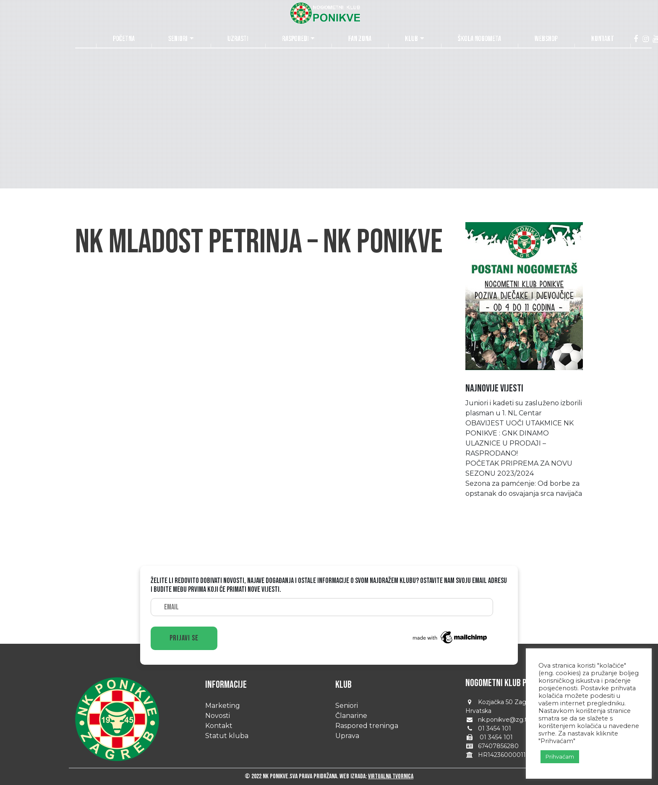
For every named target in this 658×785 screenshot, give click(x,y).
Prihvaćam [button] (560, 756)
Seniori (178, 38)
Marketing (222, 706)
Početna (124, 38)
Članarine (351, 716)
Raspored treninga (366, 726)
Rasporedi (295, 38)
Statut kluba (226, 736)
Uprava (347, 736)
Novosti (217, 716)
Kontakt (602, 38)
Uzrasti (237, 38)
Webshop (546, 38)
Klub (411, 38)
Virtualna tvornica (390, 776)
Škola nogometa (479, 38)
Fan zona (359, 38)
